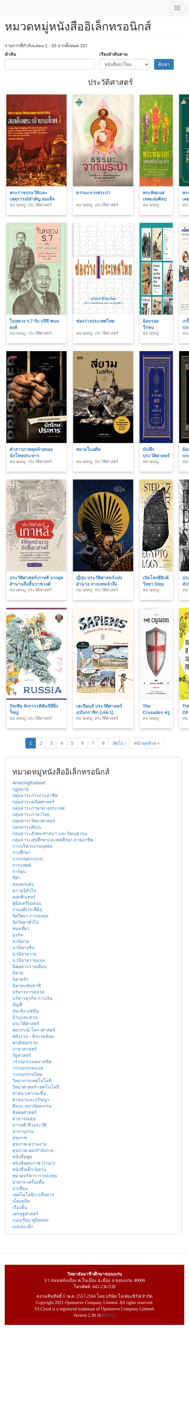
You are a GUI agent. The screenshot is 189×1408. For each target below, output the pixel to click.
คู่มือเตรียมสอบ (26, 903)
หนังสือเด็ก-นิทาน (29, 1169)
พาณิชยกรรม (25, 1042)
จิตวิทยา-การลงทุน (30, 915)
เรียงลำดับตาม (113, 54)
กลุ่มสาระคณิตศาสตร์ (33, 801)
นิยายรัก (20, 979)
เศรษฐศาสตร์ (25, 1213)
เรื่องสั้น (19, 1207)
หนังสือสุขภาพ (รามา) (33, 1163)
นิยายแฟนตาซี (26, 985)
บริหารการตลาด (28, 991)
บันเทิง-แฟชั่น (25, 1010)
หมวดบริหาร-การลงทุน (34, 1175)
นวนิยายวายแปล (28, 960)
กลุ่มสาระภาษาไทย (30, 814)
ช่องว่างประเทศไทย (95, 321)
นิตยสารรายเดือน (29, 966)
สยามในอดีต (88, 449)
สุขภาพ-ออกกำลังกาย (33, 1150)
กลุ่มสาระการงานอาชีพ (35, 795)
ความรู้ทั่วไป (24, 890)
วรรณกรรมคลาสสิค (31, 1061)
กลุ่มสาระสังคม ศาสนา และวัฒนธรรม (49, 833)
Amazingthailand (28, 782)
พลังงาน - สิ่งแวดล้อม (33, 1036)
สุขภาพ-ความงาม (29, 1144)
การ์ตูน (19, 871)
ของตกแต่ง (23, 884)
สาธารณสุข (24, 1118)
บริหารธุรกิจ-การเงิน (32, 998)
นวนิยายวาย (24, 953)
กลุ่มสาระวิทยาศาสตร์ (33, 820)
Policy (110, 1315)
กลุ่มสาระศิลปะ (27, 827)
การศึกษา (21, 852)
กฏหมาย (20, 789)
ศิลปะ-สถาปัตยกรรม (32, 1106)
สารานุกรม (23, 1131)
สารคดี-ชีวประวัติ (29, 1125)
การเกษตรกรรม (27, 858)
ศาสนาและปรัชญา (30, 1099)
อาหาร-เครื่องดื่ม (28, 1182)
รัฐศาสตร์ (21, 1055)
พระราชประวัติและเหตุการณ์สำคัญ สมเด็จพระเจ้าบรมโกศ (32, 199)
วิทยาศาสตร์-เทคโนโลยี (35, 1087)
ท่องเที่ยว (20, 928)
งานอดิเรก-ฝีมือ (27, 909)
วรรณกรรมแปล (27, 1067)
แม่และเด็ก (22, 1226)
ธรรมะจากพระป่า (93, 192)
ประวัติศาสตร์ (25, 1023)
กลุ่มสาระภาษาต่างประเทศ (38, 808)
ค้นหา (164, 64)
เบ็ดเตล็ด (21, 1201)
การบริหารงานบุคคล (32, 846)
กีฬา (16, 877)
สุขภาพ (19, 1137)
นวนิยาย (20, 941)
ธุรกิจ (17, 934)
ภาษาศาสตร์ (24, 1048)
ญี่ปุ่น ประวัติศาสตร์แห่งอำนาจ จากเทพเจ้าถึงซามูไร (99, 584)
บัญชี (17, 1004)
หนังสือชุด (22, 1156)
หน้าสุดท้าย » (147, 743)
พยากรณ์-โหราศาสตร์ (33, 1029)
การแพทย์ (21, 865)
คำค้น (10, 54)
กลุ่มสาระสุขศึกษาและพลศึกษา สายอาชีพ (52, 839)
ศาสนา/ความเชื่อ (29, 1093)
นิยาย (17, 972)
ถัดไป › (119, 743)
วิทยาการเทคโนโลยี (31, 1080)
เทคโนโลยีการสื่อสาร (33, 1194)
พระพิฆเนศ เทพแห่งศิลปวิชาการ (154, 199)
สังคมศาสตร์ (24, 1112)
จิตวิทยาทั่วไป (25, 922)
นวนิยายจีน (23, 947)
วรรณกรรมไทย (27, 1074)
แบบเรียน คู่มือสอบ (30, 1220)
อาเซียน (20, 1188)
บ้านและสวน (25, 1017)
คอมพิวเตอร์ (24, 896)
